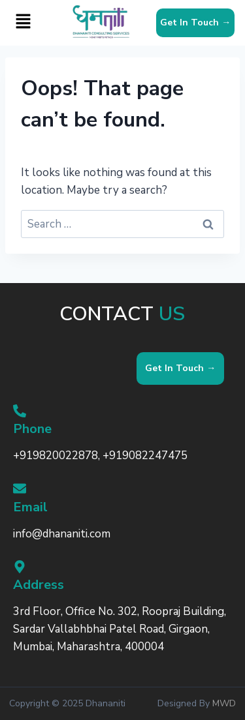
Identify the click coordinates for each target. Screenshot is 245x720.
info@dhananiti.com (61, 533)
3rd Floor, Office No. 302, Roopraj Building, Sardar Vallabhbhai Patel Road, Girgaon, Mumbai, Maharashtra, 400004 (119, 629)
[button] (23, 22)
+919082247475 (145, 456)
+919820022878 (55, 456)
